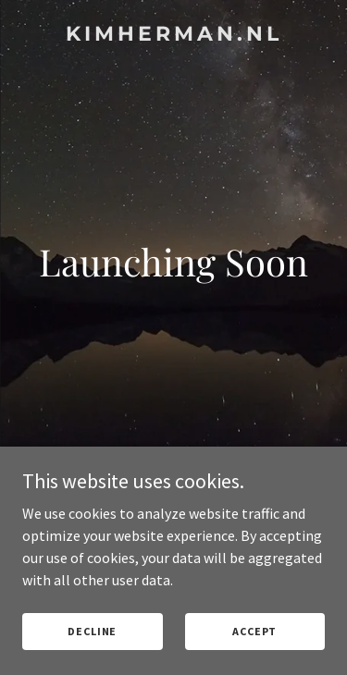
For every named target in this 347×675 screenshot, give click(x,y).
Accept (254, 631)
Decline (92, 631)
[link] (173, 35)
